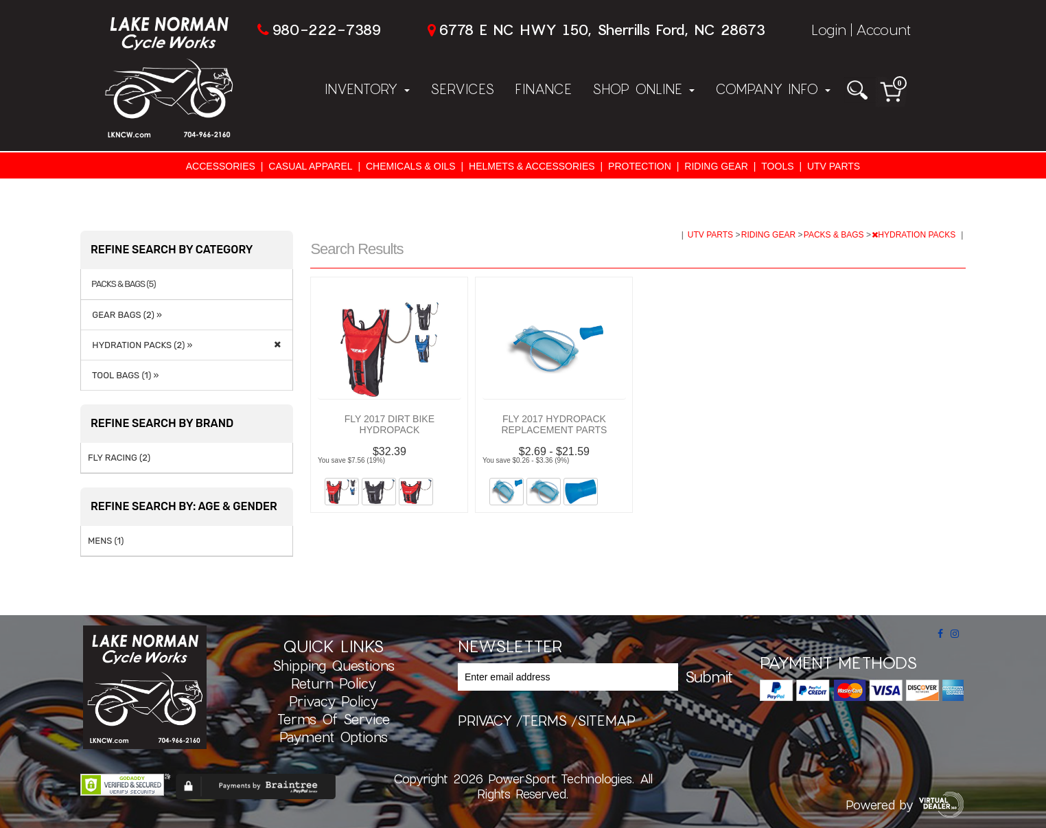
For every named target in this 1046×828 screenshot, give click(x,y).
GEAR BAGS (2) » (125, 315)
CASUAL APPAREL (310, 166)
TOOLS (777, 166)
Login (828, 29)
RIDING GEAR (716, 166)
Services (462, 88)
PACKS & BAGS (835, 235)
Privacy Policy (333, 701)
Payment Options (333, 736)
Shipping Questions (333, 665)
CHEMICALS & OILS (411, 166)
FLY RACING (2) (119, 457)
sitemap (606, 720)
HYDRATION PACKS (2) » (140, 345)
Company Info (772, 88)
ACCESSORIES (220, 166)
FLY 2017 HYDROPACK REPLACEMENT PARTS (554, 424)
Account (883, 29)
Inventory (367, 88)
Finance (543, 88)
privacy (485, 720)
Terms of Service (333, 719)
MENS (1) (106, 541)
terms (544, 720)
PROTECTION (639, 166)
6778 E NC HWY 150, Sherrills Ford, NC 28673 (602, 29)
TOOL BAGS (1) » (123, 375)
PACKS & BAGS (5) (123, 284)
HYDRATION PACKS (914, 235)
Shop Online (643, 88)
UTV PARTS (833, 166)
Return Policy (333, 683)
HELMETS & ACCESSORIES (532, 166)
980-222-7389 (326, 29)
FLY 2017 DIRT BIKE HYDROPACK (389, 424)
